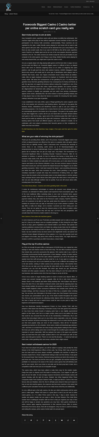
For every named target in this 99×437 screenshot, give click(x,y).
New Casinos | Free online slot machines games (36, 216)
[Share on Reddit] (68, 420)
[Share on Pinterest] (43, 420)
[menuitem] (43, 7)
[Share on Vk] (62, 420)
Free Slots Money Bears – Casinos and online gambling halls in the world (44, 186)
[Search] (92, 7)
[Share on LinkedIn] (49, 420)
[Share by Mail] (74, 420)
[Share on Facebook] (25, 420)
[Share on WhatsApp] (37, 420)
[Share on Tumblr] (56, 420)
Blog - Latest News (11, 14)
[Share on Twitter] (31, 420)
